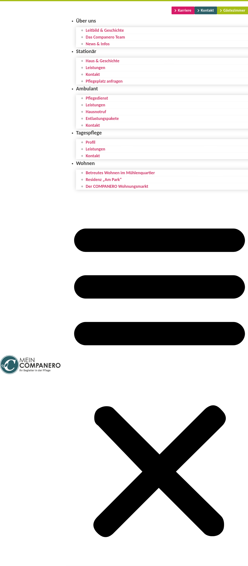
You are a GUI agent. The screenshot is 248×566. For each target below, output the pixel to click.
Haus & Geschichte (102, 60)
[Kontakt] (206, 10)
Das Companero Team (105, 37)
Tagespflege (89, 132)
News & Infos (98, 44)
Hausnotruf (96, 111)
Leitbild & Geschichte (105, 30)
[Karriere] (183, 10)
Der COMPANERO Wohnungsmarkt (117, 186)
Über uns (86, 20)
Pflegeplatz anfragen (104, 81)
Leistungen (95, 67)
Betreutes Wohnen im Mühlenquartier (120, 172)
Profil (90, 142)
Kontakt (93, 74)
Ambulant (87, 88)
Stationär (86, 51)
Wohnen (85, 163)
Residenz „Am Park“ (104, 179)
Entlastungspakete (102, 118)
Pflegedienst (97, 98)
